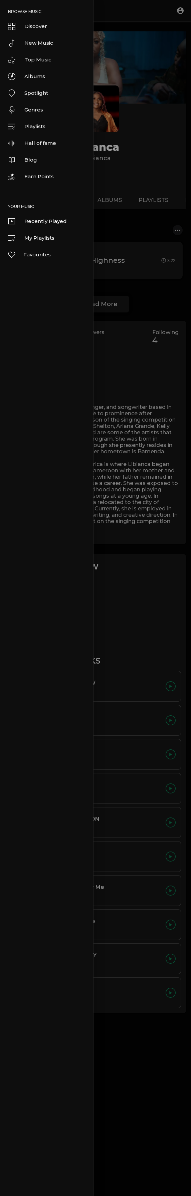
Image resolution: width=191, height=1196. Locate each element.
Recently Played (37, 221)
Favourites (29, 254)
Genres (25, 109)
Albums (26, 76)
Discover (27, 26)
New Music (30, 43)
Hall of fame (32, 143)
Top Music (29, 59)
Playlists (26, 126)
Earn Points (31, 176)
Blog (22, 160)
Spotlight (28, 93)
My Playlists (31, 238)
